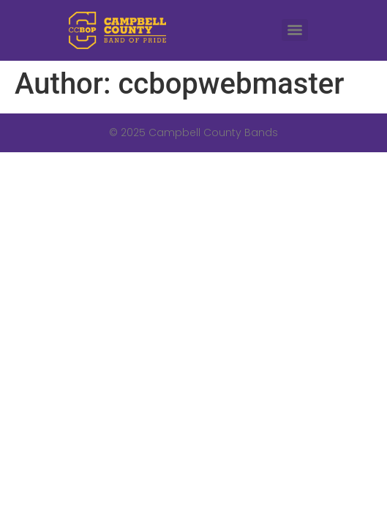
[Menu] (295, 30)
